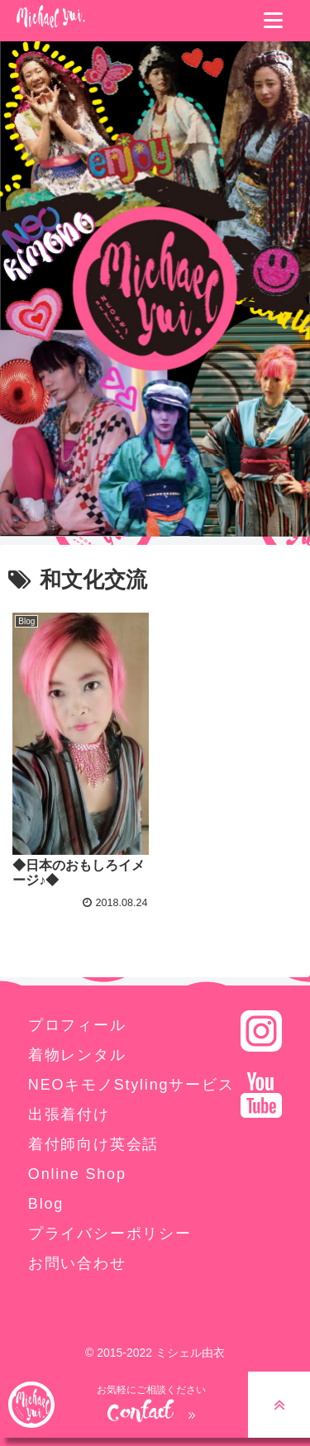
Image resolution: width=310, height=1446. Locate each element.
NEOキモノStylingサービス (131, 1084)
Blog (46, 1203)
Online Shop (77, 1174)
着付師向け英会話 (93, 1144)
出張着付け (69, 1114)
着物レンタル (77, 1055)
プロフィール (77, 1025)
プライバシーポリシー (110, 1233)
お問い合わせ (77, 1263)
